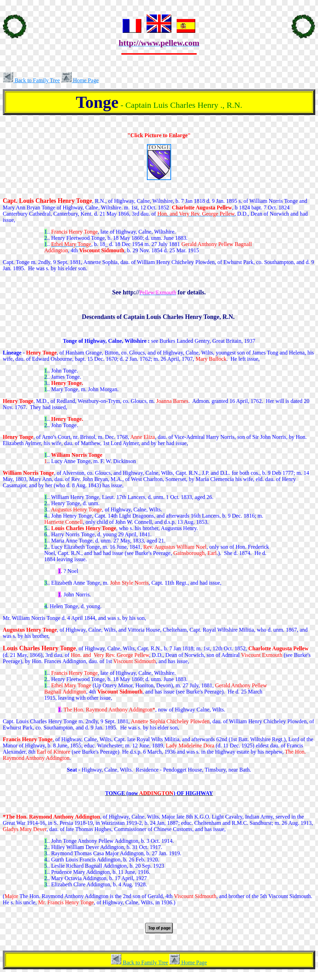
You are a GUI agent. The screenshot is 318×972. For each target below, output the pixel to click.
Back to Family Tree (31, 80)
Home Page (80, 80)
